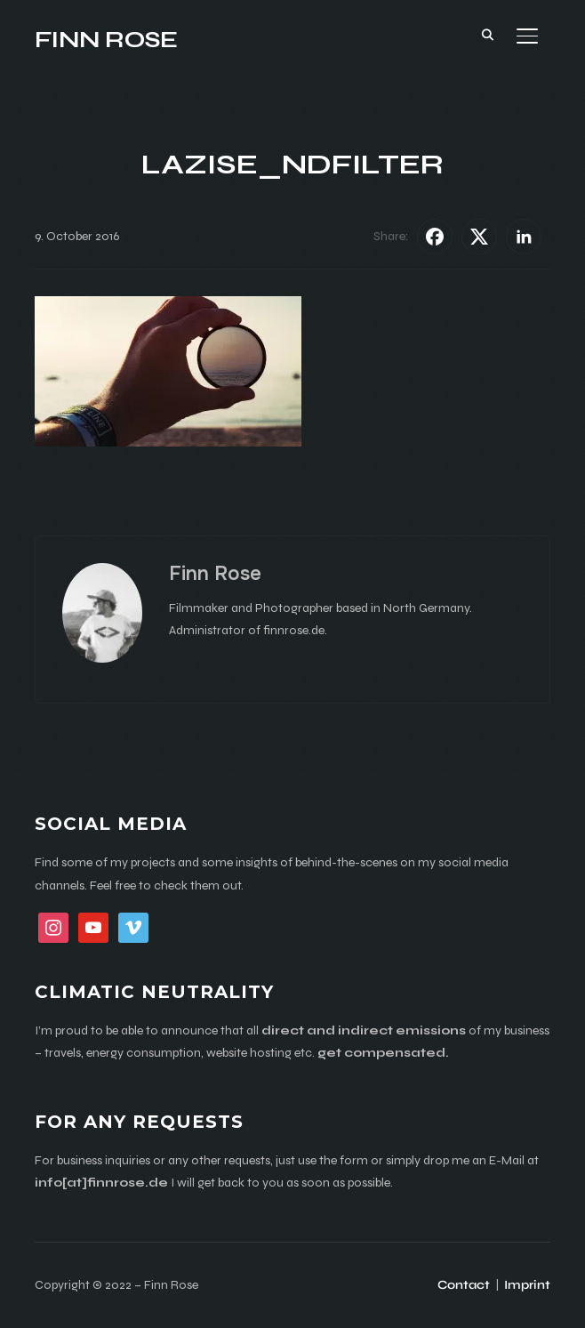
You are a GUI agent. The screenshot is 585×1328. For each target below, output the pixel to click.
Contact (463, 1284)
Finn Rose (106, 39)
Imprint (527, 1284)
